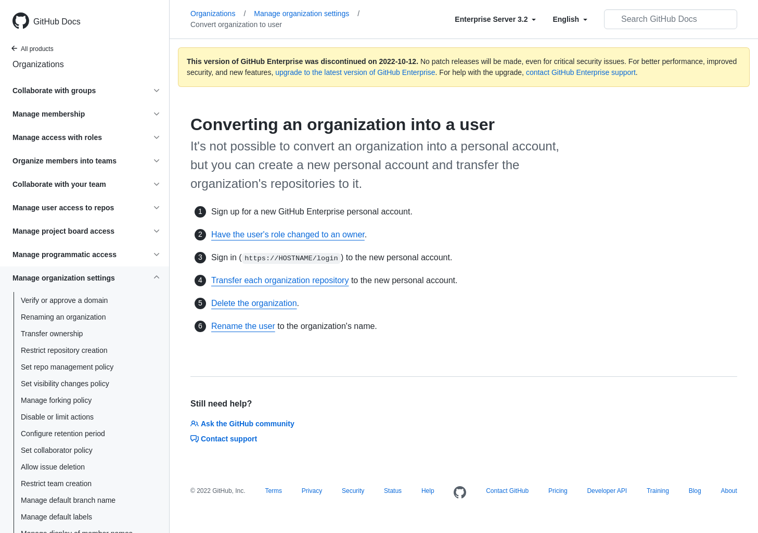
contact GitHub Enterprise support (581, 72)
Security (353, 490)
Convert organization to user (236, 24)
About (729, 490)
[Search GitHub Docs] (670, 19)
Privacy (312, 490)
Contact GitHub (507, 490)
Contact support (223, 439)
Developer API (607, 490)
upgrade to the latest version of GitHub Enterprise (355, 72)
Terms (273, 490)
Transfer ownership (52, 333)
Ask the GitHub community (242, 424)
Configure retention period (63, 433)
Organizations (38, 64)
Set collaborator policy (57, 450)
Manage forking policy (56, 400)
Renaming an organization (63, 317)
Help (427, 490)
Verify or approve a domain (64, 300)
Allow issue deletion (53, 467)
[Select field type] (495, 19)
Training (658, 490)
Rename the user (243, 326)
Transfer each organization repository (280, 280)
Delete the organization (254, 303)
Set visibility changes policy (65, 383)
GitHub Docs (57, 21)
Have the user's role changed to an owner (288, 234)
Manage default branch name (68, 500)
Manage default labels (56, 517)
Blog (695, 490)
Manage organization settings (306, 13)
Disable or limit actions (57, 417)
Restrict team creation (56, 483)
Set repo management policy (67, 367)
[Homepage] (460, 493)
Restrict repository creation (64, 350)
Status (393, 490)
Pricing (558, 490)
